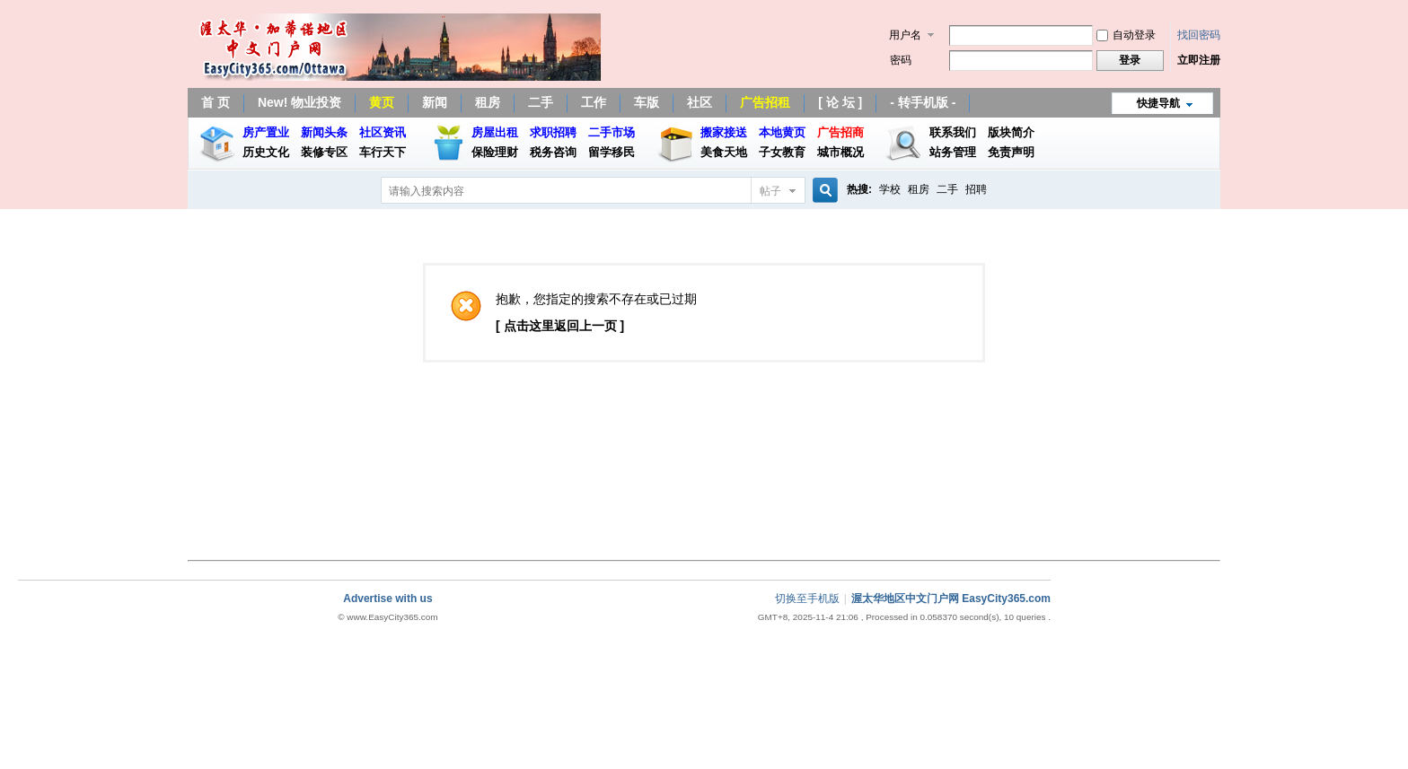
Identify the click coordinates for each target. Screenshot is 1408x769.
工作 (593, 102)
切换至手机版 (807, 598)
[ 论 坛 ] (840, 102)
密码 (900, 60)
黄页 (381, 102)
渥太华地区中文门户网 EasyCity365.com (951, 598)
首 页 (215, 102)
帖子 (770, 191)
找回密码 (1198, 35)
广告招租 (765, 102)
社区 (699, 102)
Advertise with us (387, 598)
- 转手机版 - (922, 102)
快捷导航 (1158, 103)
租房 (487, 102)
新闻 (434, 102)
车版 (646, 102)
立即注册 (1198, 60)
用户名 (905, 35)
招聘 (976, 189)
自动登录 (1126, 35)
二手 (540, 102)
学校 (890, 189)
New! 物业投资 (299, 102)
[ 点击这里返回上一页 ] (560, 326)
